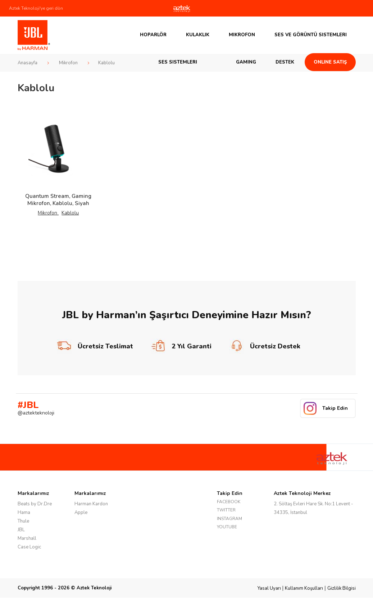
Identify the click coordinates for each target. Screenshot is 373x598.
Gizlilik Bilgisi (341, 588)
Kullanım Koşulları (304, 588)
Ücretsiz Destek (264, 346)
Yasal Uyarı (269, 588)
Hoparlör (153, 35)
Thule (23, 521)
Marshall (27, 538)
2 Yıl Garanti (181, 346)
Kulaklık (197, 35)
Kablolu (70, 212)
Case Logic (29, 547)
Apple (80, 512)
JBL (21, 530)
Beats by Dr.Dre (35, 504)
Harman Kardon (91, 504)
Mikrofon (242, 35)
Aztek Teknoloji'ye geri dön (36, 8)
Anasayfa (27, 63)
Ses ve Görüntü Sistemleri (310, 35)
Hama (24, 512)
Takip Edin (335, 408)
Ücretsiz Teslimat (95, 346)
